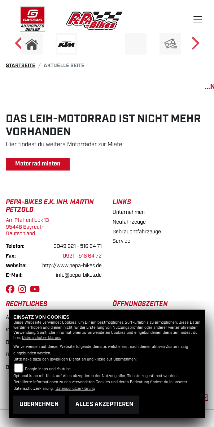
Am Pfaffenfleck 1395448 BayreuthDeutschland (27, 227)
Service (121, 241)
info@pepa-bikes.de (79, 275)
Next (194, 45)
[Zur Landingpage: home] (32, 44)
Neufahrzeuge (129, 222)
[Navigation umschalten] (198, 19)
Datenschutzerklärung (41, 337)
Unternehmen (129, 212)
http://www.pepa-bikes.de (72, 265)
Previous (19, 45)
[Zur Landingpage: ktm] (66, 44)
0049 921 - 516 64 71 (77, 246)
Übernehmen (38, 404)
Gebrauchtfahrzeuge (137, 231)
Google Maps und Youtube (48, 369)
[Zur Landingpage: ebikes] (101, 44)
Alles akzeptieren (104, 404)
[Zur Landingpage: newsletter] (170, 44)
